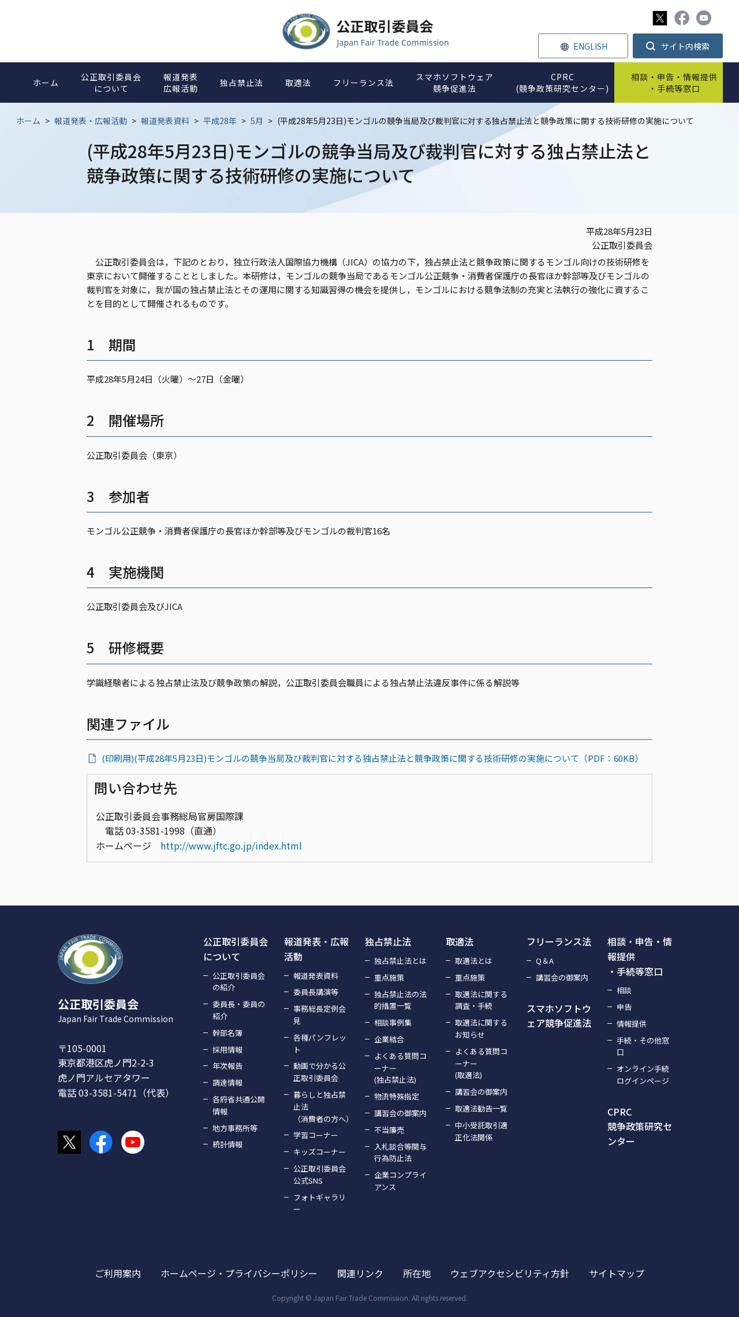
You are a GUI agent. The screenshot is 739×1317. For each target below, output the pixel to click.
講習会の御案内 (400, 1113)
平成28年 (220, 120)
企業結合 (389, 1039)
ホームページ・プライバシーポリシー (239, 1273)
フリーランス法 (559, 941)
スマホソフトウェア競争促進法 (559, 1015)
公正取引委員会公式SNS (319, 1174)
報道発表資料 (165, 120)
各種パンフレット (319, 1043)
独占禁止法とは (400, 960)
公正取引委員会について (235, 948)
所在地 (417, 1273)
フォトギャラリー (319, 1203)
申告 (624, 1006)
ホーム (28, 120)
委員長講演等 (315, 991)
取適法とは (473, 960)
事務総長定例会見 (319, 1014)
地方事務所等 (234, 1128)
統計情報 (227, 1144)
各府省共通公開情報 (238, 1105)
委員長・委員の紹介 (238, 1010)
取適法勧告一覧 (481, 1108)
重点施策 (389, 977)
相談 (624, 990)
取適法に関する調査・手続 (481, 1000)
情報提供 (632, 1023)
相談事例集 (393, 1022)
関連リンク (360, 1273)
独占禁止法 (388, 941)
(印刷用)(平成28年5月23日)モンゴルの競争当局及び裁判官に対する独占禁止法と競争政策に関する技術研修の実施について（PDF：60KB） (372, 758)
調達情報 (227, 1082)
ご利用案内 (118, 1273)
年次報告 (227, 1065)
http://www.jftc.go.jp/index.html (231, 845)
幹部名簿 (227, 1032)
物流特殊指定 (396, 1096)
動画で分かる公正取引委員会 (319, 1071)
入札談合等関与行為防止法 (400, 1152)
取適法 (459, 941)
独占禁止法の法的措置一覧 (400, 1000)
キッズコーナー (319, 1151)
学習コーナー (315, 1134)
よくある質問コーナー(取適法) (481, 1063)
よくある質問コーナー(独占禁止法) (400, 1068)
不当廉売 (389, 1129)
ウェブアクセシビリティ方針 (509, 1273)
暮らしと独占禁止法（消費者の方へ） (322, 1106)
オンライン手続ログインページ (643, 1074)
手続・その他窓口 (643, 1046)
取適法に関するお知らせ (481, 1028)
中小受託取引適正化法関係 (481, 1131)
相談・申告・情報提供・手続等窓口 (639, 956)
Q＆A (545, 960)
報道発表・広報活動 (90, 120)
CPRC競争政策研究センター (639, 1126)
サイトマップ (616, 1273)
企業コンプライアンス (400, 1180)
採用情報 (227, 1049)
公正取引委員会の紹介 (238, 981)
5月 (257, 120)
